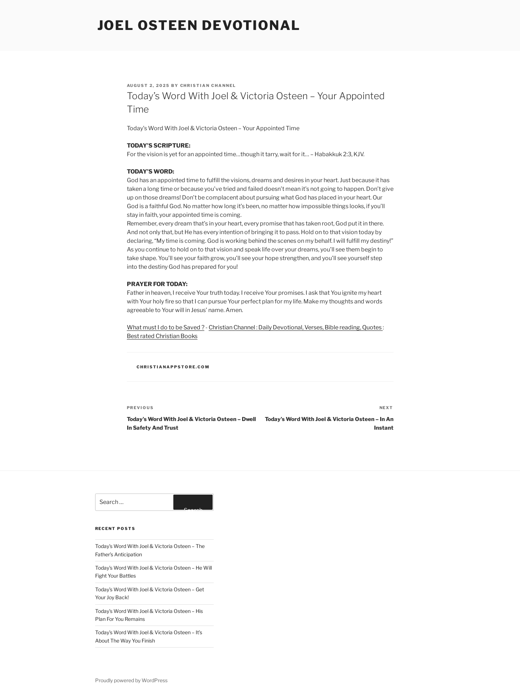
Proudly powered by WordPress (131, 680)
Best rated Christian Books (162, 336)
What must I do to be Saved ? (165, 327)
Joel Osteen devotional (199, 25)
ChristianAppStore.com (173, 366)
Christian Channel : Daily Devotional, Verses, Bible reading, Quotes (296, 327)
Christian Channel (208, 85)
